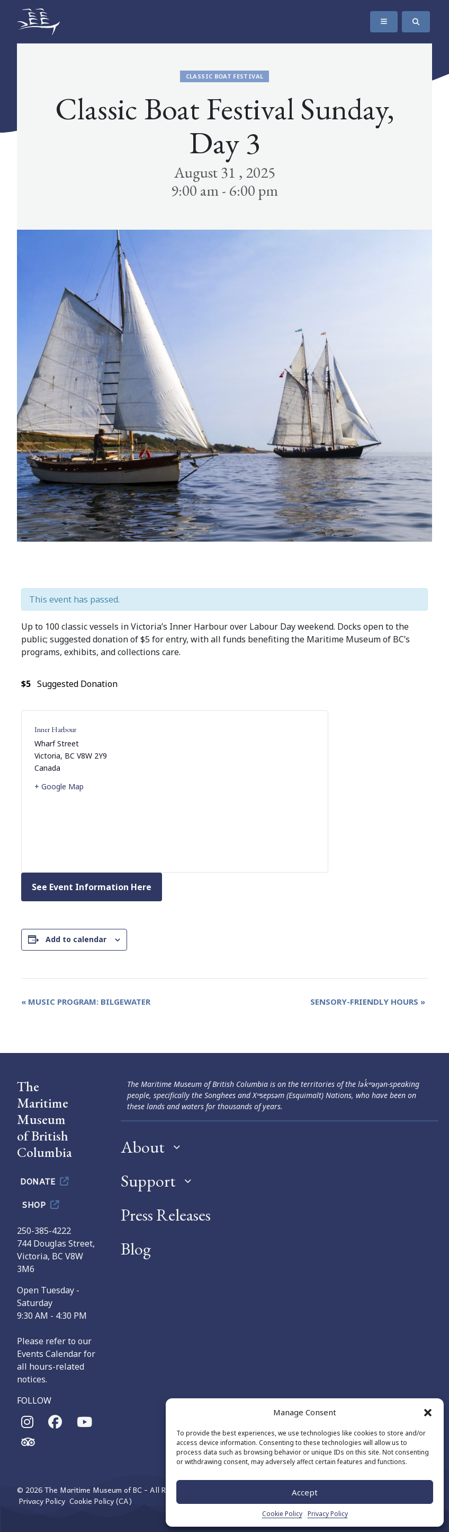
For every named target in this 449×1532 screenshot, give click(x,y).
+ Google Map (59, 786)
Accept (305, 1492)
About (143, 1147)
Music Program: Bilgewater (85, 1001)
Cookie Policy (282, 1513)
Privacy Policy (328, 1513)
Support (148, 1181)
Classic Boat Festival (225, 76)
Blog (136, 1249)
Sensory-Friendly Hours (367, 1001)
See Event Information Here (91, 887)
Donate (45, 1181)
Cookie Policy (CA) (100, 1501)
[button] (428, 1412)
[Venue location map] (244, 791)
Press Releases (166, 1215)
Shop (41, 1204)
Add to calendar (76, 939)
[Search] (416, 21)
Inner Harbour (55, 729)
